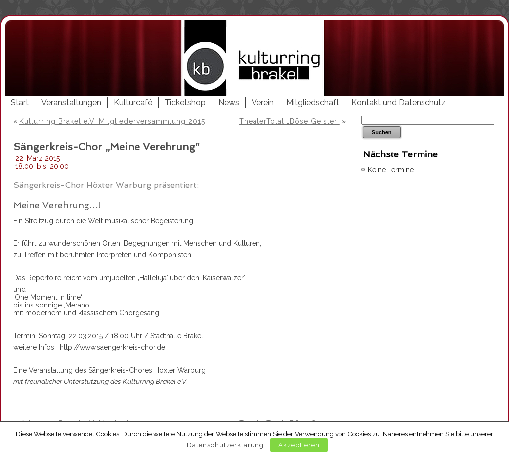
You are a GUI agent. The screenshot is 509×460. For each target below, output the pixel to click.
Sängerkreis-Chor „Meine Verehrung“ (106, 147)
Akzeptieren (299, 445)
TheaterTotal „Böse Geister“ (289, 121)
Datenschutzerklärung (225, 445)
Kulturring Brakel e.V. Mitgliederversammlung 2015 (112, 121)
